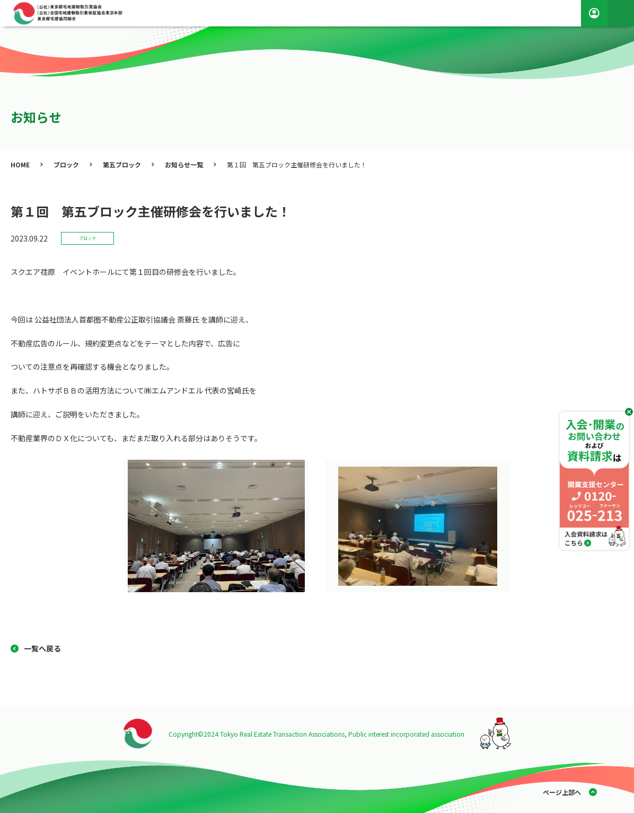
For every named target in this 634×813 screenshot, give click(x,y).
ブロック (66, 164)
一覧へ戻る (42, 648)
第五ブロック (122, 164)
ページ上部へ (562, 792)
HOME (20, 164)
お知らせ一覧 (184, 164)
